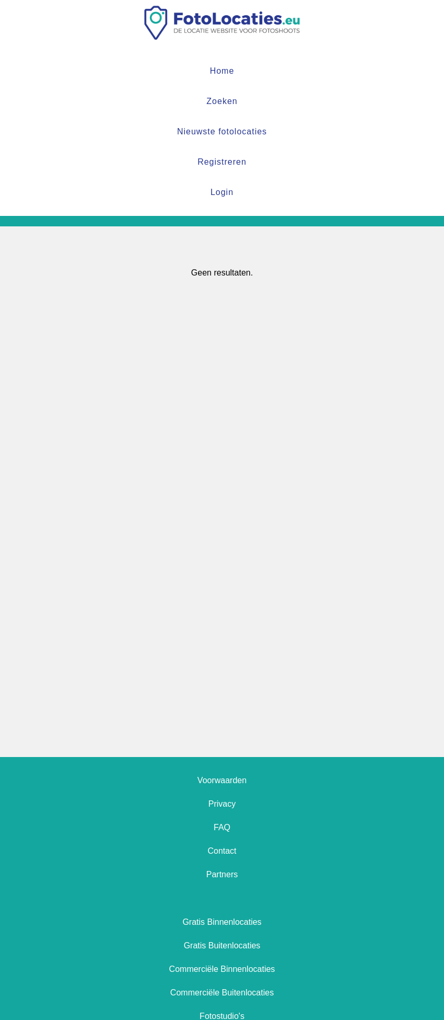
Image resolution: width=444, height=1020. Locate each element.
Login (222, 192)
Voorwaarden (222, 780)
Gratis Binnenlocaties (221, 922)
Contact (221, 850)
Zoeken (221, 101)
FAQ (222, 827)
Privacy (222, 803)
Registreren (222, 161)
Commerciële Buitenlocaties (222, 992)
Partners (222, 874)
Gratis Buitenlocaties (222, 945)
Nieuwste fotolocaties (222, 131)
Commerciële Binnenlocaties (222, 969)
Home (222, 70)
